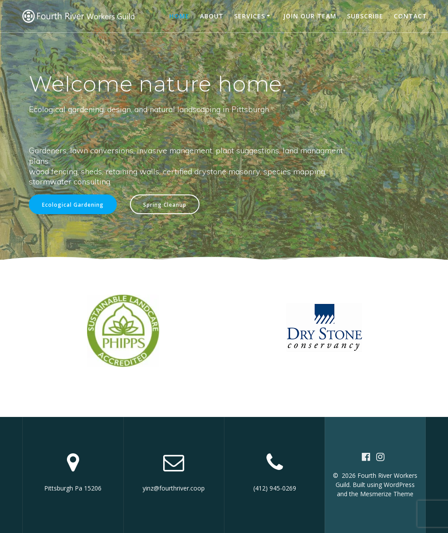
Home (179, 16)
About (212, 16)
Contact (410, 16)
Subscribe (365, 16)
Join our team (309, 16)
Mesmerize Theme (386, 494)
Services (249, 16)
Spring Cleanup (164, 204)
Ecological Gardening (73, 204)
